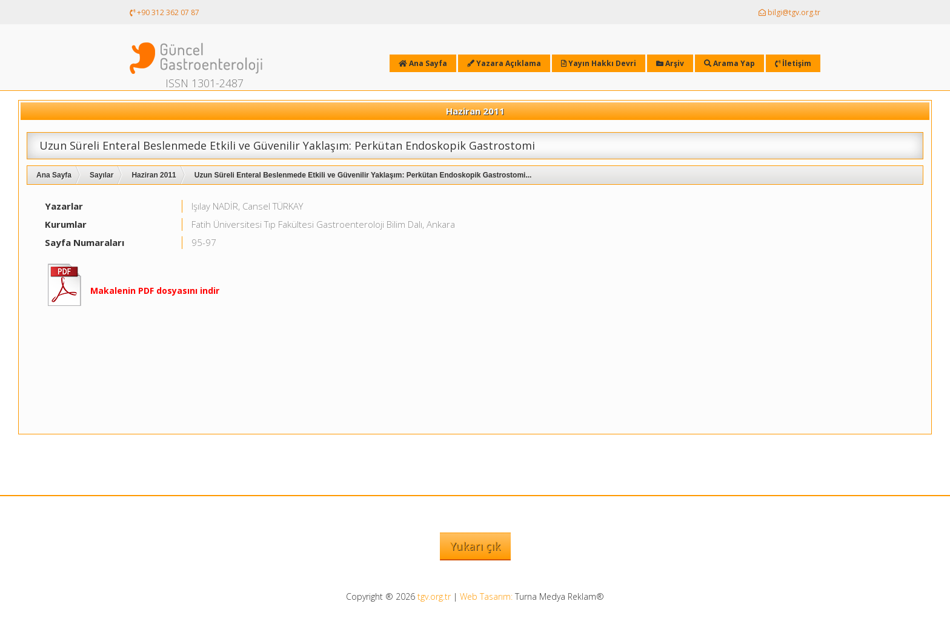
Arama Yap (729, 63)
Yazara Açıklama (504, 63)
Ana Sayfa (53, 175)
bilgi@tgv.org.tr (789, 12)
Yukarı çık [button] (475, 546)
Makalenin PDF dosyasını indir (154, 290)
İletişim (793, 63)
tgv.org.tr (434, 596)
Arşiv (670, 63)
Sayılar (101, 175)
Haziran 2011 (153, 175)
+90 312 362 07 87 (164, 12)
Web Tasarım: (486, 596)
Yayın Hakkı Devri (598, 63)
